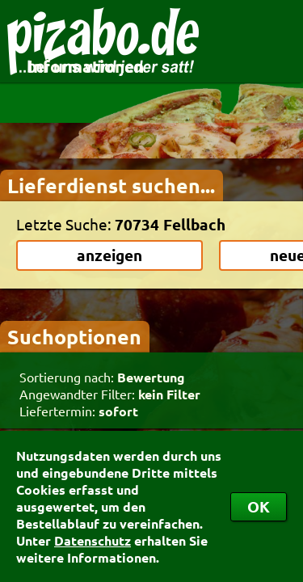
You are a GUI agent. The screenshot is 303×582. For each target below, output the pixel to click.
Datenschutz (92, 540)
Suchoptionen (74, 336)
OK (258, 506)
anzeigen (109, 255)
